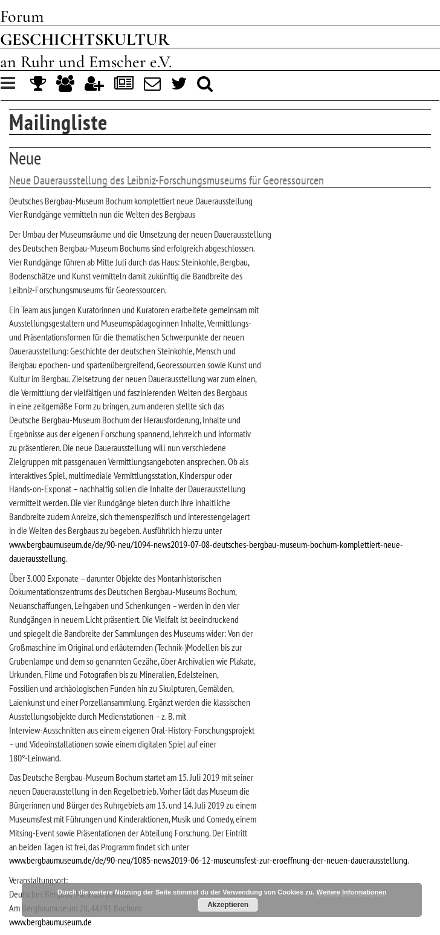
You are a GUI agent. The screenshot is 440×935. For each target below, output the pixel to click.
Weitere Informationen (351, 892)
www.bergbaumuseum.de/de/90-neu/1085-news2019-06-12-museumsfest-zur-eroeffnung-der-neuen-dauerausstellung (208, 860)
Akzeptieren (227, 905)
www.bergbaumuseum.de (50, 922)
